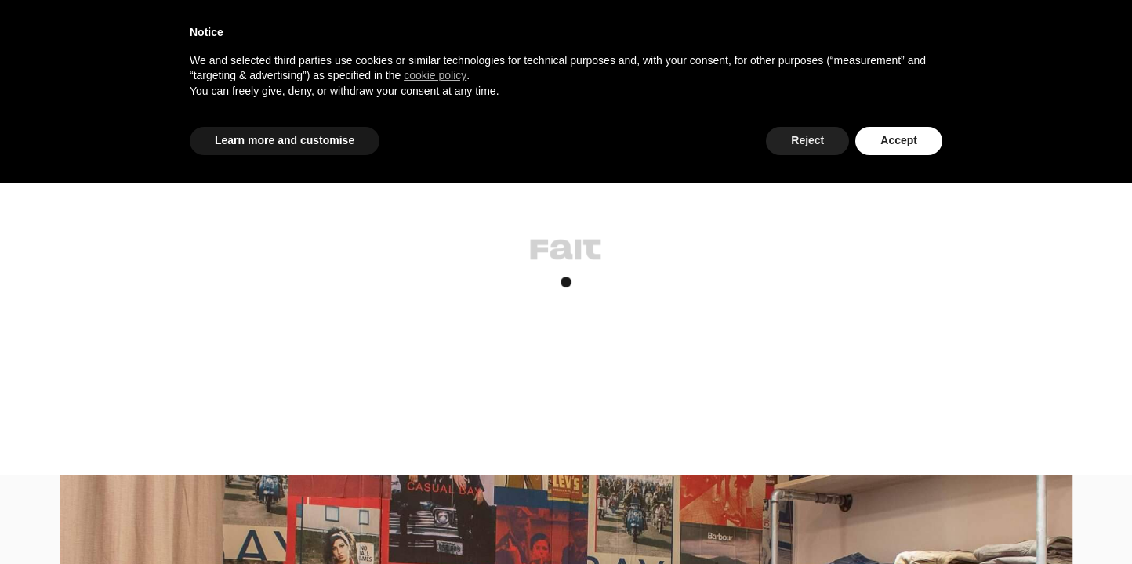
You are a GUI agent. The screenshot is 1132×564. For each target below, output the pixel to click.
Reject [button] (807, 140)
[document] (566, 74)
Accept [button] (898, 140)
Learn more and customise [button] (284, 140)
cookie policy (435, 75)
